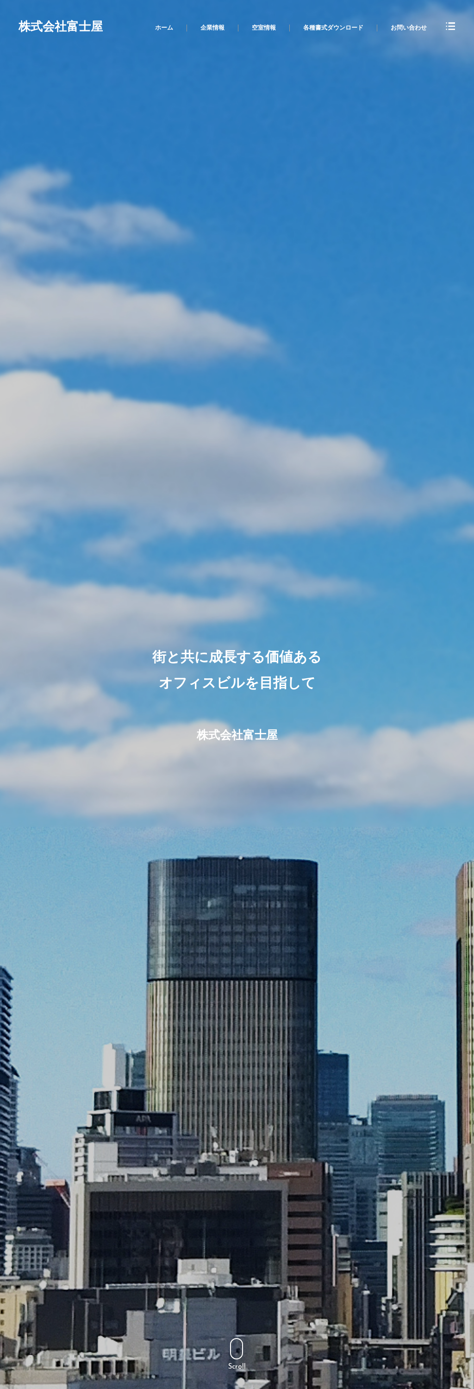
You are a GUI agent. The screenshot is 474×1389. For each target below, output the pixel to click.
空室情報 (264, 28)
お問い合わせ (409, 28)
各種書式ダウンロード (333, 28)
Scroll (237, 1354)
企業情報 (212, 28)
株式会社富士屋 (61, 28)
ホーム (164, 28)
